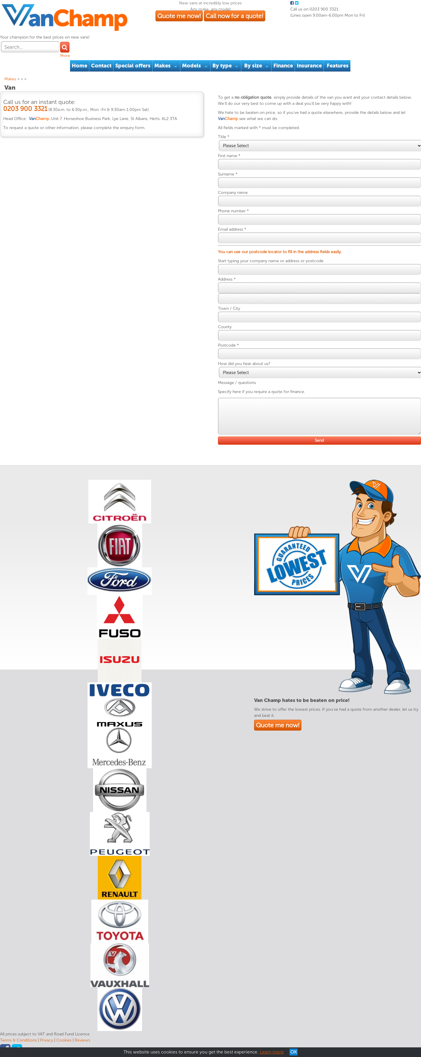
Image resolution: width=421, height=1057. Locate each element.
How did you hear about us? (244, 363)
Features (338, 65)
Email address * (232, 229)
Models (191, 65)
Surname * (227, 174)
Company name (233, 192)
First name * (229, 155)
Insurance (309, 65)
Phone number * (233, 210)
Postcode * (228, 345)
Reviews (82, 1040)
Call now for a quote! (234, 16)
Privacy (46, 1040)
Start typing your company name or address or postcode (271, 260)
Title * (223, 136)
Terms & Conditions (18, 1040)
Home (79, 65)
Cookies (63, 1040)
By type (222, 65)
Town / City (229, 308)
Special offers (133, 65)
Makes (162, 65)
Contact (101, 65)
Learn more (272, 1052)
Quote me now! (179, 16)
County (225, 326)
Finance (283, 65)
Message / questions (237, 382)
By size (253, 65)
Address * (227, 279)
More (65, 55)
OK (293, 1052)
